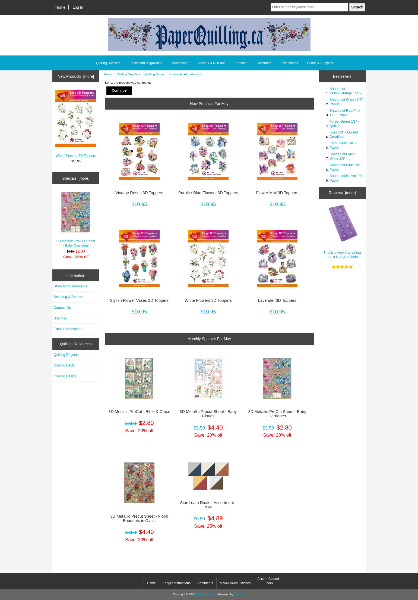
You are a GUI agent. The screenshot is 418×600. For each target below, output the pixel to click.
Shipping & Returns (69, 297)
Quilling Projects (66, 355)
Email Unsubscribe (68, 329)
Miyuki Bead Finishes (235, 583)
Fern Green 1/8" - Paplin (343, 145)
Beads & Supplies (320, 63)
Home (60, 7)
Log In (78, 7)
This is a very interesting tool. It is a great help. (342, 231)
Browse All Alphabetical (185, 74)
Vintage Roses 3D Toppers (139, 193)
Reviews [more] (342, 193)
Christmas (263, 63)
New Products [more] (76, 76)
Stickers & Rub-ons (212, 63)
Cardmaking (179, 63)
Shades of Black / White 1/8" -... (343, 156)
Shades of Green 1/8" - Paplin (347, 102)
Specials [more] (75, 178)
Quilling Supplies (128, 74)
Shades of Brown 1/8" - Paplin (347, 178)
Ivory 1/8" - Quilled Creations (344, 134)
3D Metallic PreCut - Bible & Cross (139, 411)
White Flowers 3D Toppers (75, 123)
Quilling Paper (154, 74)
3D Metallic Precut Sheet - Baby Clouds (208, 413)
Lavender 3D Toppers (277, 300)
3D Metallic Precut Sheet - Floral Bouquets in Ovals (139, 518)
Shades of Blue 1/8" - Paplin (346, 167)
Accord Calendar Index (269, 581)
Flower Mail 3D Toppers (277, 193)
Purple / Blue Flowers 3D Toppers (208, 193)
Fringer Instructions (177, 583)
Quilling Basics (65, 376)
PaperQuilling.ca (206, 594)
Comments (205, 583)
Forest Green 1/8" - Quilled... (344, 123)
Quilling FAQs (64, 365)
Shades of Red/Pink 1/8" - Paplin (345, 112)
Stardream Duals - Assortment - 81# (208, 504)
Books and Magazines (145, 63)
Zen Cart (239, 594)
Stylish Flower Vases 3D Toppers (139, 300)
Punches (241, 63)
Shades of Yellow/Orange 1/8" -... (347, 91)
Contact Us (62, 308)
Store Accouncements (70, 286)
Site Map (60, 318)
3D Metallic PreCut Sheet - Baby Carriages (75, 219)
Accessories (289, 63)
